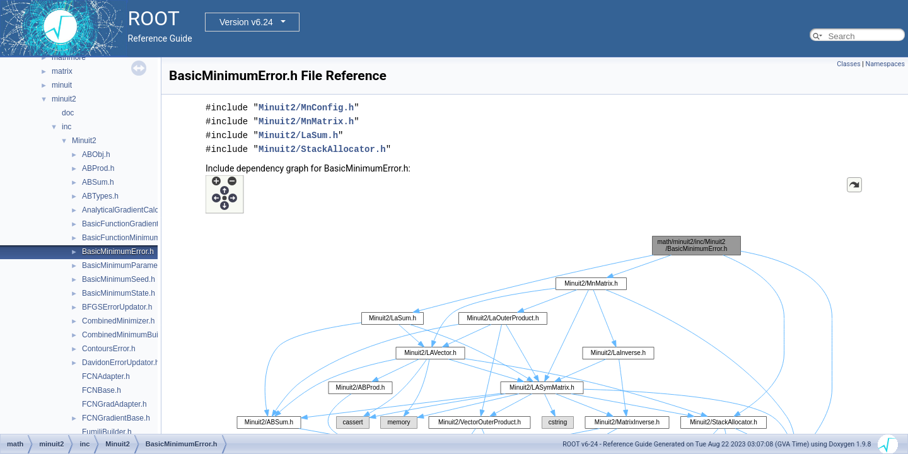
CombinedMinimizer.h (118, 321)
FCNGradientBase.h (116, 418)
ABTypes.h (100, 196)
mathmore (69, 57)
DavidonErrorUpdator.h (121, 362)
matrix (62, 71)
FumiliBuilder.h (107, 432)
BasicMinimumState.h (118, 293)
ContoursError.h (109, 348)
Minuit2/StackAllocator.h (322, 149)
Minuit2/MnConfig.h (306, 108)
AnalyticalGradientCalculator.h (132, 210)
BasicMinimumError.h (118, 251)
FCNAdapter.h (106, 376)
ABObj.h (96, 154)
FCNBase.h (101, 390)
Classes (848, 64)
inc (66, 126)
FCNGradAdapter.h (114, 404)
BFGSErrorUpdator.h (117, 307)
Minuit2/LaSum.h (298, 135)
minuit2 (64, 99)
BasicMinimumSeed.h (118, 279)
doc (68, 112)
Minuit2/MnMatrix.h (306, 121)
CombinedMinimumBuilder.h (129, 334)
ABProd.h (98, 168)
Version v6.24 (246, 22)
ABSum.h (98, 182)
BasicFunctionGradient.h (123, 223)
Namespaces (885, 64)
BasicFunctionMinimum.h (124, 237)
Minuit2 (84, 140)
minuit (62, 85)
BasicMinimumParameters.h (129, 265)
